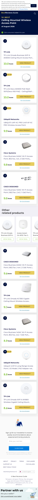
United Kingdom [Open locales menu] (27, 471)
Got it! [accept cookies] (33, 5)
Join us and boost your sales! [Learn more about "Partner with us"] (11, 496)
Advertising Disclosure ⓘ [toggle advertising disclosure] (10, 471)
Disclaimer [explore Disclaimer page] (31, 461)
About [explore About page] (5, 461)
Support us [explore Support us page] (7, 464)
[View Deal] (7, 229)
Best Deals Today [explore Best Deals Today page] (9, 467)
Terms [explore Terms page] (21, 461)
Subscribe (19, 448)
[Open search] (35, 13)
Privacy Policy (24, 9)
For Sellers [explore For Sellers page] (30, 464)
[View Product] (19, 53)
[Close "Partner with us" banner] (36, 489)
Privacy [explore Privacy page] (13, 461)
